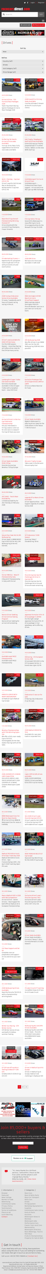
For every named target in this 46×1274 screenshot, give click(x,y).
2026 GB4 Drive (30, 259)
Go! (41, 14)
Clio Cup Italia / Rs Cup (32, 219)
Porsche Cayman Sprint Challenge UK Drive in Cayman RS (33, 577)
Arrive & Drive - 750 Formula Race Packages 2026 (10, 102)
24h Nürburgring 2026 (32, 340)
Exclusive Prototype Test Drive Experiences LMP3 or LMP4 (34, 382)
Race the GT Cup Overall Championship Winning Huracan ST (10, 221)
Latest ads (25, 25)
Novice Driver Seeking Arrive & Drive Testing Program (9, 617)
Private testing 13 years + (11, 258)
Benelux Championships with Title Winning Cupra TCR (10, 732)
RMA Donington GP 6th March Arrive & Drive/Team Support (33, 298)
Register (41, 3)
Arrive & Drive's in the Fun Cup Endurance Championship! (11, 422)
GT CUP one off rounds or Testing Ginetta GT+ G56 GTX (10, 1070)
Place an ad (38, 25)
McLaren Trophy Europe (33, 461)
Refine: (4, 58)
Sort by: (23, 48)
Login (33, 3)
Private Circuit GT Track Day (34, 988)
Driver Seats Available (33, 419)
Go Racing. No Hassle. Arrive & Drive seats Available (9, 141)
